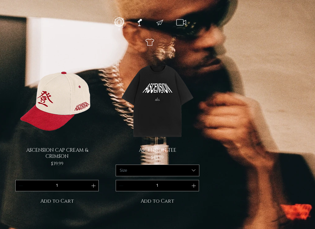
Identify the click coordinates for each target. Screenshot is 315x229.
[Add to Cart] (57, 201)
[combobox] (157, 170)
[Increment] (94, 185)
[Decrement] (20, 185)
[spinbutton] (57, 185)
